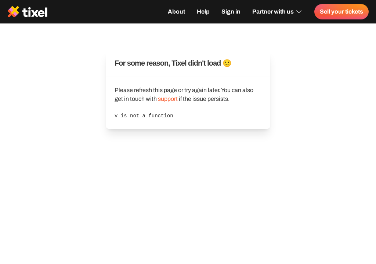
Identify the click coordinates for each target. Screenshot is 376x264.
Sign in (231, 11)
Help (203, 11)
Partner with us (277, 11)
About (176, 11)
